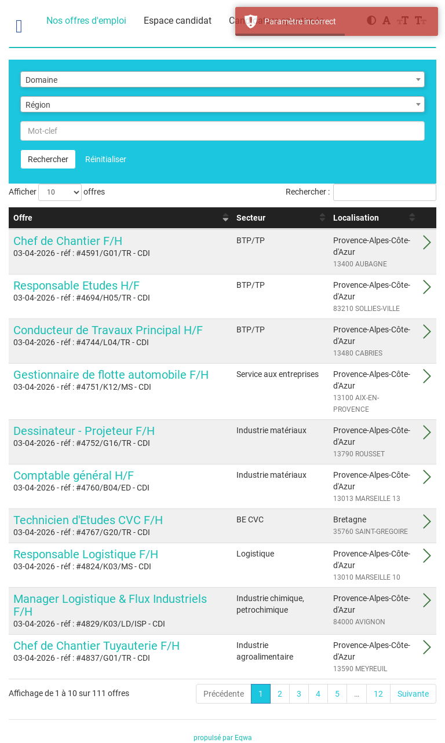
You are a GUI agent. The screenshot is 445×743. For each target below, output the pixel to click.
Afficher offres (57, 192)
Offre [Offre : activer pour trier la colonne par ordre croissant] (22, 217)
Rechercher (48, 159)
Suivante (413, 693)
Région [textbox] (37, 104)
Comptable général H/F (73, 475)
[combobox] (222, 79)
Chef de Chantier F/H (67, 241)
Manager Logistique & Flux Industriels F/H (110, 605)
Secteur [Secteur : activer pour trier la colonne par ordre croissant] (250, 217)
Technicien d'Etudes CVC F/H (88, 520)
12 (378, 693)
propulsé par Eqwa (223, 738)
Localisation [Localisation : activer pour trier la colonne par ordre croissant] (356, 217)
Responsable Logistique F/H (85, 554)
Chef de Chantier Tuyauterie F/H (96, 646)
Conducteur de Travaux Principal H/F (108, 330)
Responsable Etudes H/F (76, 285)
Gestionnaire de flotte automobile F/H (111, 375)
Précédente (223, 693)
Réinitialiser (105, 159)
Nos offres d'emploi (86, 20)
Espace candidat (177, 20)
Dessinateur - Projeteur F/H (84, 431)
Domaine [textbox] (41, 80)
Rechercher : (361, 192)
